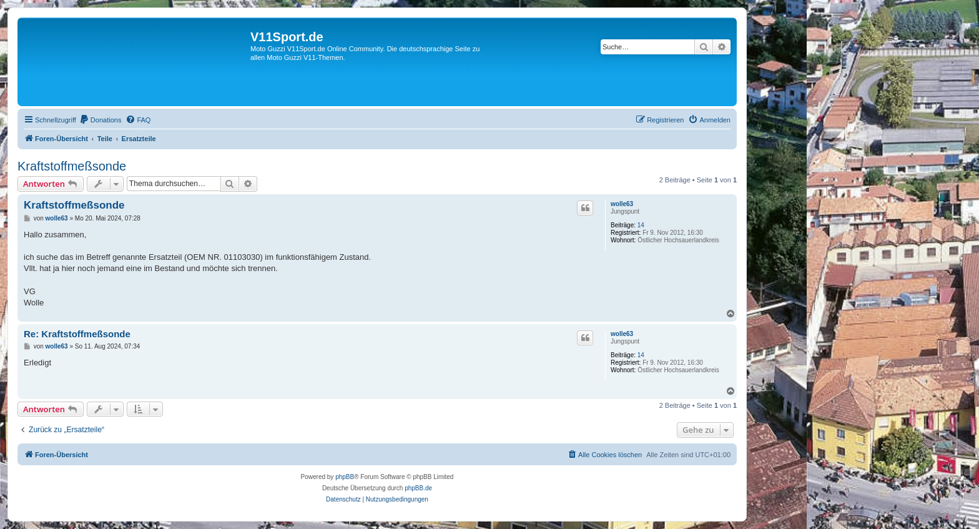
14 (640, 225)
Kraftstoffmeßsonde (71, 166)
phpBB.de (418, 488)
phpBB (344, 476)
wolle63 (622, 203)
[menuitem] (100, 119)
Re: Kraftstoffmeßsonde (77, 334)
